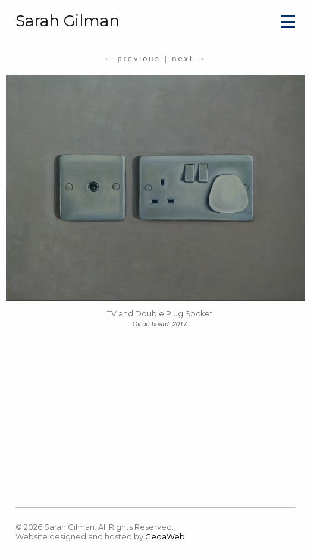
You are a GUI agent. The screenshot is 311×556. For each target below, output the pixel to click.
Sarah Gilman (67, 20)
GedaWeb (165, 536)
